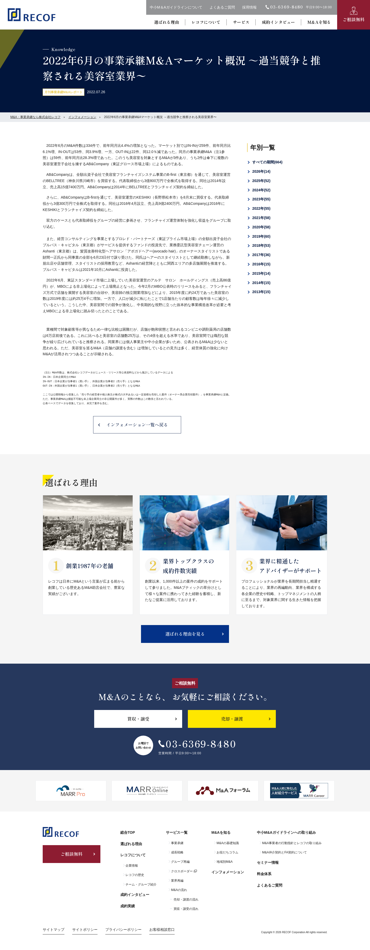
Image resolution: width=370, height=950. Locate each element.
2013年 (261, 292)
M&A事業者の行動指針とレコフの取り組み (292, 843)
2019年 (261, 236)
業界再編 (177, 880)
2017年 (261, 255)
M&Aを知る (319, 22)
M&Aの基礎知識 (228, 843)
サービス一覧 (177, 832)
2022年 (261, 208)
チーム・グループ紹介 (141, 884)
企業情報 (131, 865)
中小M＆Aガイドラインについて (176, 7)
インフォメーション (82, 117)
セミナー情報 (268, 862)
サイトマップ (53, 929)
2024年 (261, 190)
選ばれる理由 (166, 22)
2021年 (261, 218)
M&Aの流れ (179, 890)
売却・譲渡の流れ (186, 899)
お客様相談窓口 (162, 929)
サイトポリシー (85, 929)
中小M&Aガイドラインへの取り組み (286, 832)
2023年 (261, 199)
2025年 (261, 181)
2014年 (261, 283)
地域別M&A (225, 862)
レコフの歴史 (134, 875)
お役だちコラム (227, 852)
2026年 (261, 171)
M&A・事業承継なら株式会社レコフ (35, 117)
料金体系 (264, 874)
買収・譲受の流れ (186, 909)
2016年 (261, 264)
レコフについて (205, 22)
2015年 (261, 273)
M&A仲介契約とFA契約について (284, 852)
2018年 (261, 245)
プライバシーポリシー (123, 929)
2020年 (261, 227)
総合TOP (127, 832)
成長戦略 (177, 852)
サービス (241, 22)
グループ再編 (180, 862)
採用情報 (249, 7)
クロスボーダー (182, 871)
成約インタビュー (278, 22)
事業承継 (177, 843)
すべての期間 (267, 162)
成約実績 (127, 906)
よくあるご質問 (222, 7)
